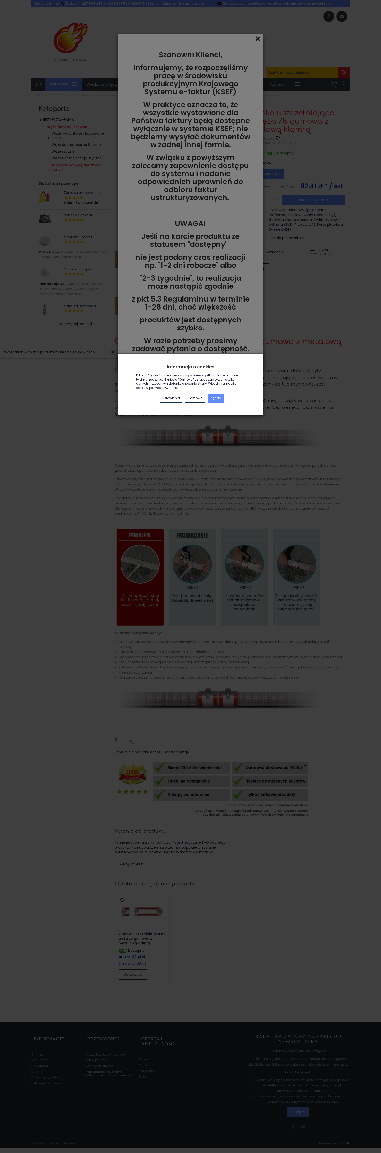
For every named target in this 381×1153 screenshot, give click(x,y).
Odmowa (195, 398)
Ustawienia (171, 398)
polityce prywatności (164, 388)
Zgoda (215, 398)
